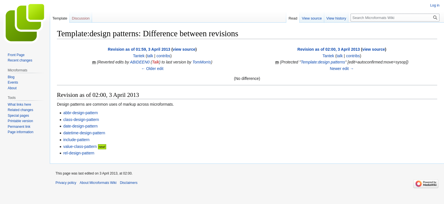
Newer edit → (342, 68)
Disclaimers (128, 183)
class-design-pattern (81, 119)
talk (150, 56)
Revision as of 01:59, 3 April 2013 (139, 49)
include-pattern (76, 139)
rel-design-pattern (78, 153)
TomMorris (202, 62)
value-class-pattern (80, 146)
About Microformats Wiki (98, 183)
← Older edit (152, 68)
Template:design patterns (323, 62)
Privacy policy (66, 183)
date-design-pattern (80, 126)
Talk (155, 62)
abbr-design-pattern (80, 112)
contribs (163, 56)
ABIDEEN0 (140, 62)
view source (184, 49)
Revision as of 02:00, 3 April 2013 (328, 49)
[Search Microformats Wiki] (395, 18)
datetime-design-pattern (84, 133)
